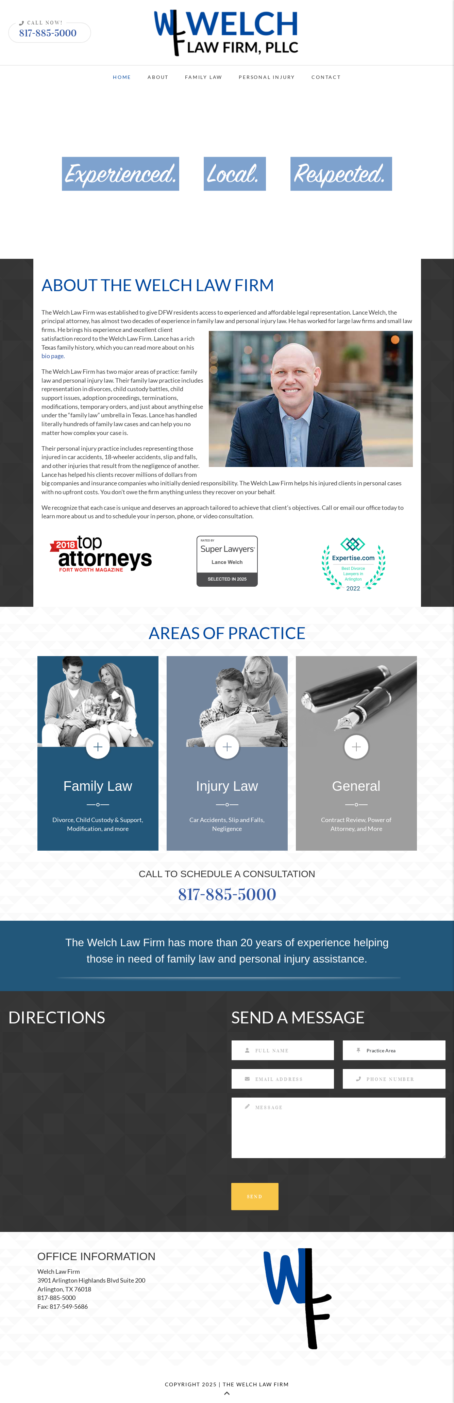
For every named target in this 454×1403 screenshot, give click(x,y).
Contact (326, 77)
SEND (255, 1197)
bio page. (53, 356)
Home (122, 77)
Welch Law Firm (58, 1271)
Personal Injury (267, 77)
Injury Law (227, 786)
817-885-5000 (46, 30)
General (356, 786)
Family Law (203, 77)
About (158, 77)
